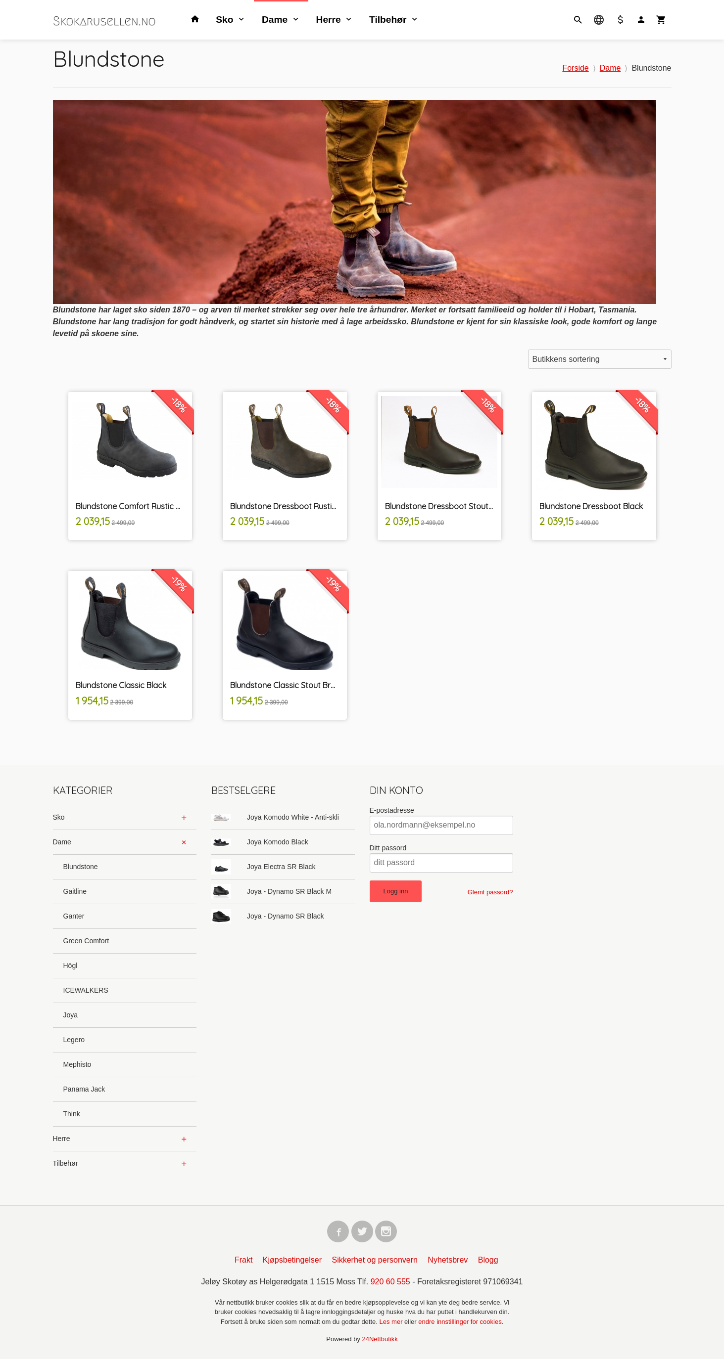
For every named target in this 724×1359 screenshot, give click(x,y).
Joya (70, 1015)
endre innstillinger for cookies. (460, 1321)
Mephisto (77, 1064)
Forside (575, 68)
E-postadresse (392, 810)
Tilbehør (387, 19)
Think (71, 1114)
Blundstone (80, 867)
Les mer (392, 1321)
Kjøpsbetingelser (292, 1260)
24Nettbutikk (380, 1339)
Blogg (488, 1260)
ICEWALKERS (85, 990)
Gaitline (75, 891)
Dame (275, 19)
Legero (74, 1040)
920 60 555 (390, 1281)
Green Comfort (86, 941)
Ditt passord (388, 848)
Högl (70, 965)
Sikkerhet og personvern (374, 1260)
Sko (224, 19)
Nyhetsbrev (448, 1260)
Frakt (243, 1260)
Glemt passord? (490, 892)
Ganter (74, 916)
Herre (328, 19)
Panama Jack (84, 1089)
